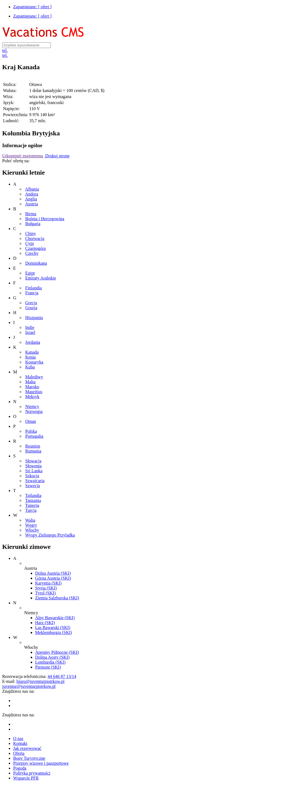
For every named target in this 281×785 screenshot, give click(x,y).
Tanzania (33, 500)
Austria (31, 204)
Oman (30, 421)
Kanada (32, 352)
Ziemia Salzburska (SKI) (57, 598)
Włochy (32, 530)
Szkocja (32, 475)
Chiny (30, 233)
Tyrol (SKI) (45, 593)
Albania (32, 189)
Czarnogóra (35, 248)
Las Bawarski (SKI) (52, 627)
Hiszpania (34, 317)
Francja (31, 292)
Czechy (31, 253)
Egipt (30, 273)
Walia (30, 520)
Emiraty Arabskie (40, 278)
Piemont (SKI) (48, 667)
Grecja (31, 302)
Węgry (31, 525)
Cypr (29, 243)
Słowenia (33, 465)
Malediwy (34, 377)
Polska (31, 431)
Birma (30, 213)
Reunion (32, 446)
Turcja (30, 510)
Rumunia (33, 451)
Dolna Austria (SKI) (53, 573)
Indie (29, 327)
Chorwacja (34, 238)
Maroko (32, 386)
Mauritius (33, 391)
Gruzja (31, 307)
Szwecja (32, 485)
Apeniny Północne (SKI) (57, 652)
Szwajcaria (34, 480)
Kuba (30, 367)
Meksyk (32, 396)
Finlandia (33, 288)
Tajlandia (33, 495)
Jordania (32, 342)
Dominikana (36, 263)
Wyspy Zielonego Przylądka (50, 535)
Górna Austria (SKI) (53, 578)
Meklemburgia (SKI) (53, 632)
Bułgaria (32, 223)
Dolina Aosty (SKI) (52, 657)
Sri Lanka (34, 470)
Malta (30, 381)
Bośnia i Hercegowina (44, 218)
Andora (31, 194)
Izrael (30, 332)
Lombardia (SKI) (50, 662)
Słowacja (33, 461)
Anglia (31, 199)
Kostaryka (34, 362)
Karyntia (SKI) (48, 583)
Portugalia (34, 436)
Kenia (30, 357)
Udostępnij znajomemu (22, 155)
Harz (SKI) (45, 622)
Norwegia (34, 411)
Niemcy (32, 406)
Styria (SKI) (46, 588)
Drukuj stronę (56, 155)
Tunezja (32, 505)
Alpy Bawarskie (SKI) (55, 617)
